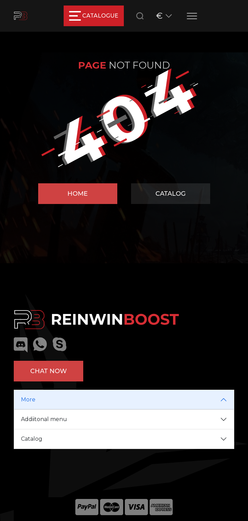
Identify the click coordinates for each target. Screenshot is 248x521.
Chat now (48, 371)
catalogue (93, 16)
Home (77, 193)
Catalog (170, 193)
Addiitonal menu (44, 419)
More (28, 399)
